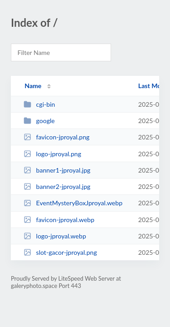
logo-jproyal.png (52, 154)
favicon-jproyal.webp (59, 219)
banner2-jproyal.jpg (57, 186)
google (39, 120)
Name (32, 85)
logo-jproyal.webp (55, 236)
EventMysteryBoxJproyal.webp (73, 203)
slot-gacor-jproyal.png (60, 252)
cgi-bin (39, 104)
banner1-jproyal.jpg (57, 170)
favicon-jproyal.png (56, 137)
